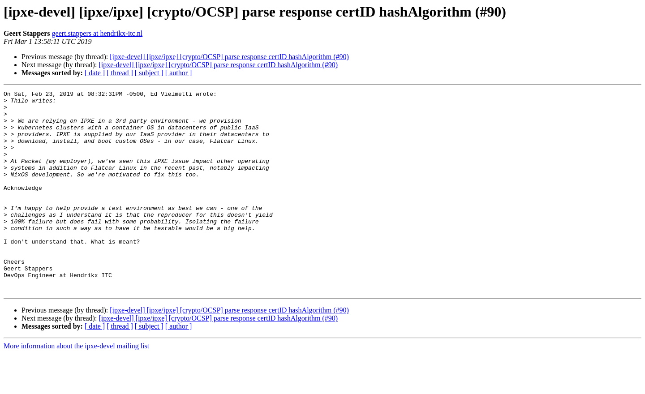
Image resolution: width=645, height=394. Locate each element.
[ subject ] (149, 73)
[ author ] (178, 73)
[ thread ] (120, 73)
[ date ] (95, 73)
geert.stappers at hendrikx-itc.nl (97, 33)
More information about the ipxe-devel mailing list (76, 386)
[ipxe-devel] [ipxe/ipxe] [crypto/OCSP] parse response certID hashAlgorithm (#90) (229, 56)
